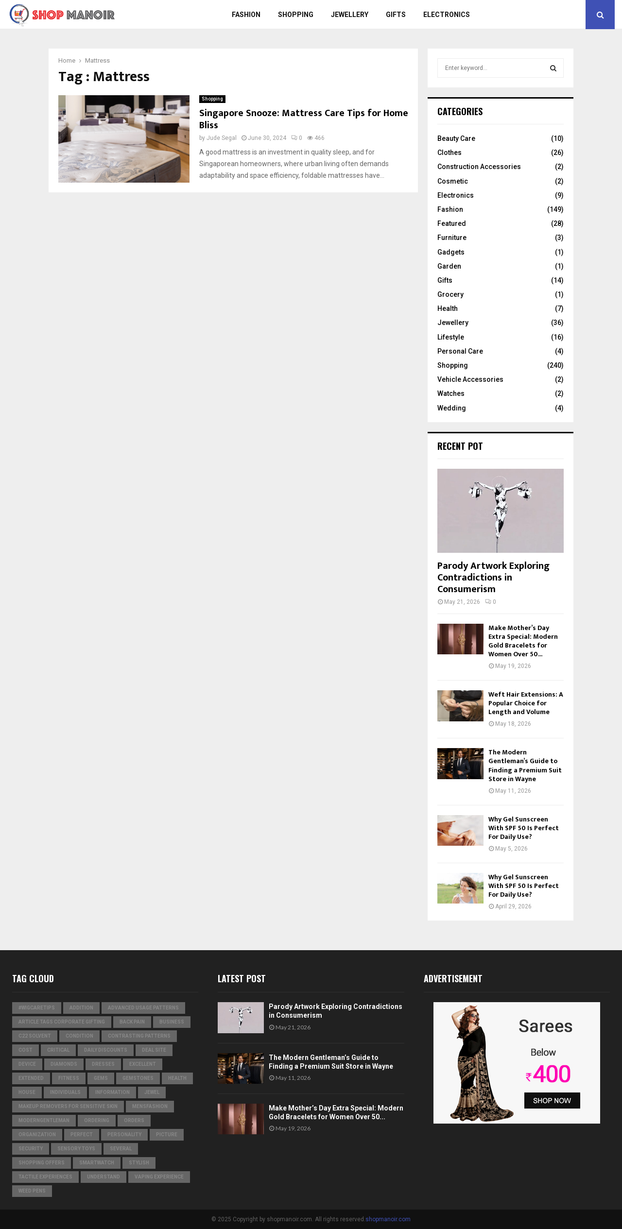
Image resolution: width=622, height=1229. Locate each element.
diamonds (64, 1064)
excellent (142, 1064)
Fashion (246, 14)
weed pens (32, 1191)
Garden (449, 266)
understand (103, 1176)
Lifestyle (450, 337)
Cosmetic (452, 181)
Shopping (295, 14)
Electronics (446, 14)
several (121, 1148)
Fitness (68, 1078)
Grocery (450, 294)
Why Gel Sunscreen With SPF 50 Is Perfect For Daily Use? (523, 828)
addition (81, 1007)
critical (58, 1050)
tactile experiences (45, 1176)
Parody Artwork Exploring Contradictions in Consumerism (493, 577)
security (30, 1148)
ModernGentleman (43, 1120)
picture (166, 1134)
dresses (103, 1064)
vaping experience (159, 1176)
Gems (101, 1078)
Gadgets (451, 252)
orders (134, 1120)
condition (79, 1036)
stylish (139, 1162)
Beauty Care (456, 138)
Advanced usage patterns (143, 1007)
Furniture (451, 237)
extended (31, 1078)
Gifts (396, 14)
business (171, 1021)
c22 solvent (34, 1036)
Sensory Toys (76, 1148)
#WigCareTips (36, 1007)
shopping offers (41, 1162)
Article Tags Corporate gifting (61, 1021)
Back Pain (132, 1021)
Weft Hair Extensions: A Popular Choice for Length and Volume (525, 703)
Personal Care (460, 351)
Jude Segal (222, 138)
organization (37, 1134)
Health (447, 308)
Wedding (451, 408)
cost (25, 1050)
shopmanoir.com (388, 1219)
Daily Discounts (105, 1050)
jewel (151, 1092)
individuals (65, 1092)
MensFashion (150, 1106)
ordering (96, 1120)
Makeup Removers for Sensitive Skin (68, 1106)
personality (124, 1134)
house (26, 1092)
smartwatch (96, 1162)
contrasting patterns (139, 1036)
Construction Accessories (479, 167)
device (27, 1064)
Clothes (449, 152)
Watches (451, 393)
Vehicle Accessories (470, 379)
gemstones (138, 1078)
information (112, 1092)
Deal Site (154, 1050)
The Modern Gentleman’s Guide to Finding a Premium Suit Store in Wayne (525, 765)
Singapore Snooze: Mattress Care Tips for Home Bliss (303, 119)
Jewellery (349, 14)
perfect (81, 1134)
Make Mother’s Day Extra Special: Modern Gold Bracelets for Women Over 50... (523, 641)
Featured (451, 223)
